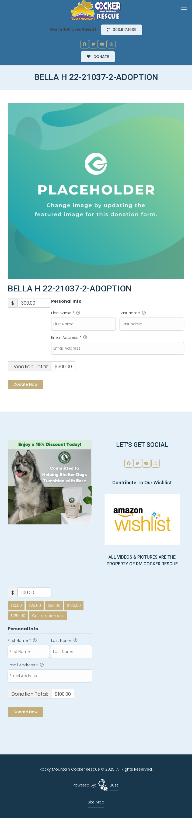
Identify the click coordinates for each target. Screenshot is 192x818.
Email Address (69, 338)
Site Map (96, 802)
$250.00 (18, 615)
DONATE (98, 56)
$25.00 (35, 605)
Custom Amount (48, 615)
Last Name (133, 313)
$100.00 (74, 605)
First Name (65, 313)
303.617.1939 (122, 29)
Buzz (114, 785)
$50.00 (54, 605)
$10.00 (16, 605)
